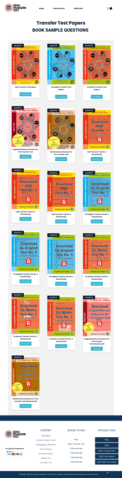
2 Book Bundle (76, 462)
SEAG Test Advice (106, 456)
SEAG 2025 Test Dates (107, 462)
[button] (62, 8)
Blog (107, 439)
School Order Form (46, 440)
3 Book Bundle (76, 457)
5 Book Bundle (76, 453)
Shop (76, 439)
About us (46, 458)
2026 (29, 474)
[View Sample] (25, 94)
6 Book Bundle (76, 448)
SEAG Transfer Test (76, 444)
